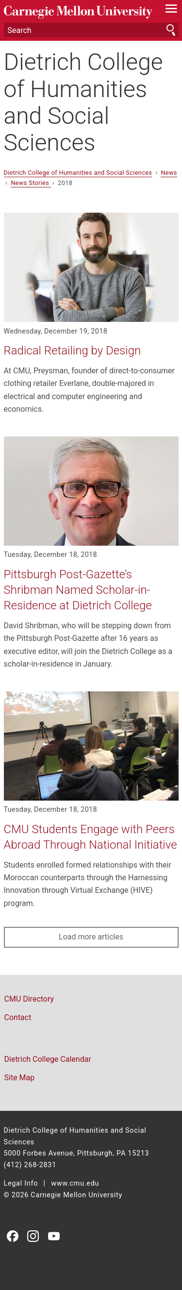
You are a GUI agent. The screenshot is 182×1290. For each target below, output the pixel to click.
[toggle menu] (171, 10)
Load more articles (91, 936)
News (169, 172)
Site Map (19, 1077)
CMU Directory (29, 999)
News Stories (30, 182)
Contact (18, 1017)
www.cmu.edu (75, 1183)
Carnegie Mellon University (78, 12)
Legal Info (21, 1183)
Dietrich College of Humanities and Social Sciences (83, 102)
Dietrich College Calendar (47, 1059)
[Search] (91, 30)
